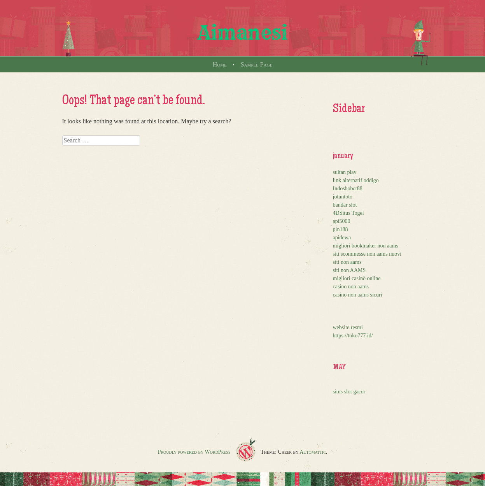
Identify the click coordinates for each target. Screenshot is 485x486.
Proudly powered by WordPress (194, 452)
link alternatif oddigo (356, 180)
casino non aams (351, 286)
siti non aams (347, 262)
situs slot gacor (349, 392)
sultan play (345, 172)
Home (220, 64)
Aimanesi (243, 32)
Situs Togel (352, 213)
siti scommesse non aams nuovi (367, 254)
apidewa (342, 237)
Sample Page (257, 64)
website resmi (348, 327)
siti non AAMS (349, 270)
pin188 (340, 229)
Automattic (312, 452)
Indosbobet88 (347, 188)
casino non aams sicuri (357, 295)
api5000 (341, 221)
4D (336, 213)
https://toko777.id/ (353, 336)
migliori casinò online (357, 278)
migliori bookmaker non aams (365, 246)
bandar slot (345, 205)
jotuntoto (343, 197)
